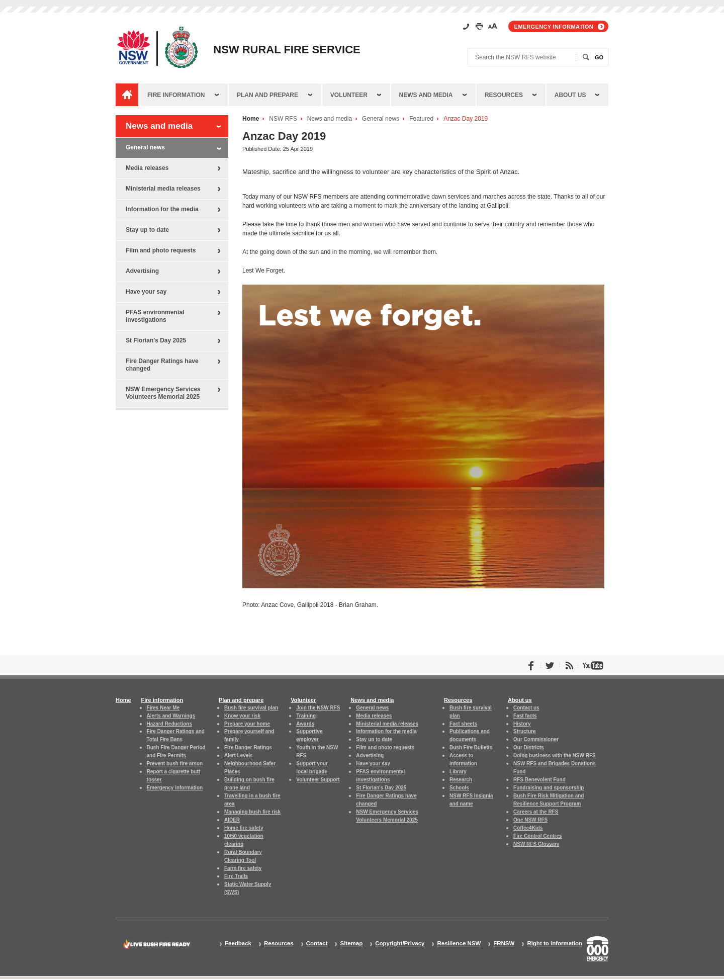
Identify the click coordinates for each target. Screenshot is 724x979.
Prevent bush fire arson (175, 763)
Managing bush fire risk (252, 812)
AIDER (232, 820)
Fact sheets (463, 724)
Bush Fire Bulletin (470, 747)
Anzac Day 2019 (465, 119)
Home (250, 119)
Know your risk (242, 716)
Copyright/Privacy (399, 943)
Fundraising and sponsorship (548, 787)
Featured (421, 119)
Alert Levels (238, 755)
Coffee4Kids (527, 828)
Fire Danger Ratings (248, 747)
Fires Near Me (163, 707)
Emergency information (553, 27)
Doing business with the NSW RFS (554, 755)
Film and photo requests (161, 250)
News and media (426, 95)
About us (570, 95)
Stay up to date (147, 229)
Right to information (554, 943)
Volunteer (349, 95)
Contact (317, 943)
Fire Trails (236, 876)
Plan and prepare (267, 95)
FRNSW (503, 943)
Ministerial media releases (163, 188)
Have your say (146, 291)
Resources (504, 95)
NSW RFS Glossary (536, 844)
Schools (459, 787)
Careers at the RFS (535, 812)
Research (460, 779)
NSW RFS (283, 119)
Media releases (147, 167)
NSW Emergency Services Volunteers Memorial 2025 (163, 393)
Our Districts (528, 747)
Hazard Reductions (169, 724)
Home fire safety (243, 828)
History (521, 724)
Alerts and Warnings (171, 716)
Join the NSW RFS (318, 707)
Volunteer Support (317, 779)
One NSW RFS (530, 820)
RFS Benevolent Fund (539, 779)
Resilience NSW (459, 943)
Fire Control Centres (537, 836)
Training (306, 716)
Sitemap (351, 943)
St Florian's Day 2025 (156, 340)
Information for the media (162, 209)
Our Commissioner (536, 739)
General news (380, 119)
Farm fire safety (242, 868)
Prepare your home (247, 724)
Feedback (238, 943)
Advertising (142, 271)
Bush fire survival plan (251, 707)
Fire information (176, 95)
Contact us (526, 707)
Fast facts (525, 716)
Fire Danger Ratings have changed (162, 365)
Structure (524, 731)
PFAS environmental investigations (155, 316)
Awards (305, 724)
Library (458, 771)
